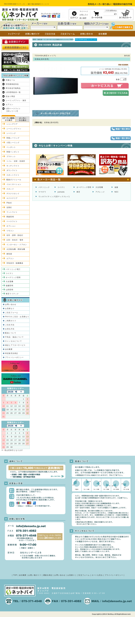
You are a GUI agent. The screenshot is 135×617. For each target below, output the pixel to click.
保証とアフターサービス (15, 345)
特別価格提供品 (12, 84)
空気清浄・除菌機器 (14, 263)
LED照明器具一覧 (13, 92)
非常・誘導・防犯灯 (14, 235)
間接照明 (10, 217)
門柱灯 (9, 203)
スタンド (10, 189)
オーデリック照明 (83, 187)
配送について (10, 333)
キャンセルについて (13, 341)
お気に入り (84, 15)
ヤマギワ (42, 192)
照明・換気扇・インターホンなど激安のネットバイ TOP (53, 39)
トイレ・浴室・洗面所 (15, 161)
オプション (11, 226)
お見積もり (9, 308)
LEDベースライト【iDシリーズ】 (13, 110)
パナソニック (44, 187)
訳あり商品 (10, 96)
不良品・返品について (14, 337)
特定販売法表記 (11, 353)
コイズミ (61, 187)
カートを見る (97, 575)
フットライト (12, 212)
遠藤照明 (9, 286)
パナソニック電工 (13, 269)
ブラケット (11, 156)
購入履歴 (83, 18)
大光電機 (99, 187)
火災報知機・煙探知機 (15, 249)
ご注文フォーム (11, 313)
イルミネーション (13, 184)
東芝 (78, 192)
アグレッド (100, 192)
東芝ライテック (12, 294)
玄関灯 (9, 207)
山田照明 (9, 290)
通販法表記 (47, 575)
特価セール (10, 80)
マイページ (84, 11)
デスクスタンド (12, 194)
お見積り (71, 575)
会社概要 (9, 349)
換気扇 (9, 254)
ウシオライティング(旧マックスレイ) (54, 197)
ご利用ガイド (10, 321)
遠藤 (116, 187)
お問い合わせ (10, 304)
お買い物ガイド (34, 575)
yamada (61, 192)
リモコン (10, 231)
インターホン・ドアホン (16, 245)
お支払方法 (9, 329)
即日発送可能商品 (13, 88)
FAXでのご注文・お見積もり (17, 317)
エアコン (9, 105)
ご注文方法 (9, 325)
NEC (116, 192)
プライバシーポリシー (14, 357)
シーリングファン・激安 (16, 100)
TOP (15, 575)
